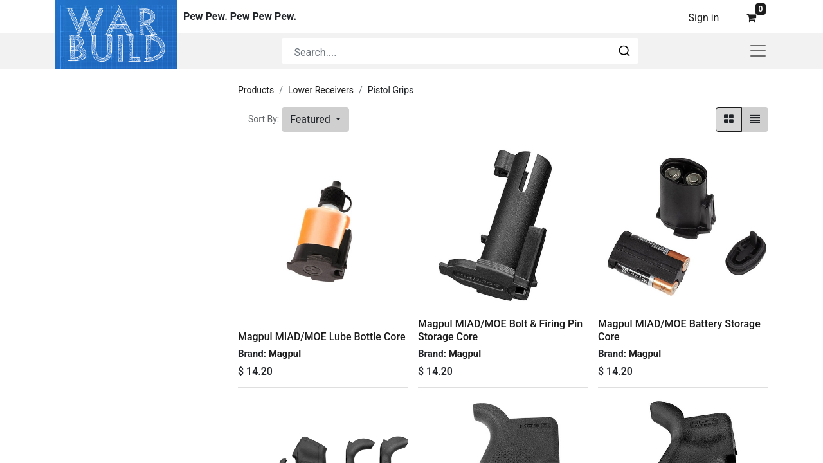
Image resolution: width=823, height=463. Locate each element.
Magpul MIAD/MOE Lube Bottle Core (322, 337)
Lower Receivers (321, 90)
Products (256, 90)
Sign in (704, 18)
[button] (315, 119)
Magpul (285, 353)
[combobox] (460, 51)
